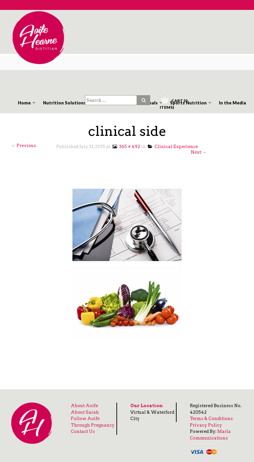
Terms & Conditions (211, 418)
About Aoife (84, 405)
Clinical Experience (173, 146)
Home (24, 102)
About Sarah (85, 412)
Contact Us (83, 431)
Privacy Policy (206, 425)
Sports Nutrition (188, 102)
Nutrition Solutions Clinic (71, 102)
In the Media (232, 102)
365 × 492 (125, 146)
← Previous (23, 145)
